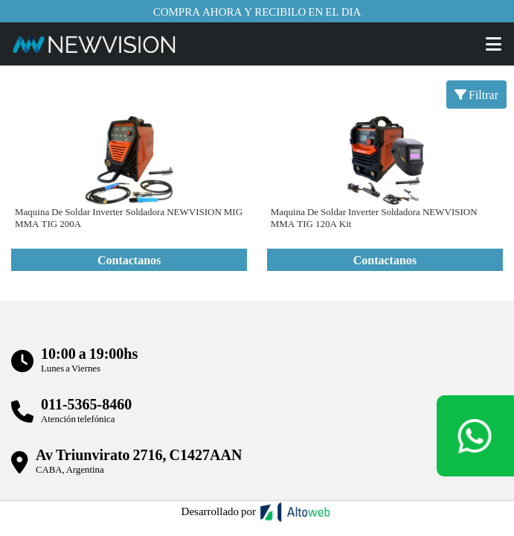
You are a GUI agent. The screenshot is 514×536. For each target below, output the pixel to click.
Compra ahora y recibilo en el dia (257, 11)
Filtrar (476, 94)
